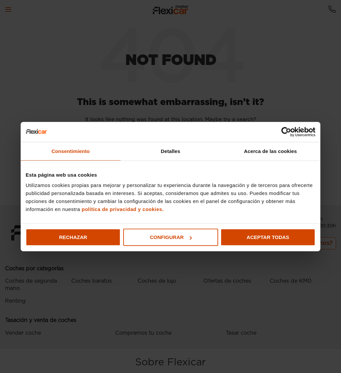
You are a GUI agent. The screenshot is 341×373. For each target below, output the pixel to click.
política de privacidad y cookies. (123, 209)
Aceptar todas (268, 237)
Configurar (171, 237)
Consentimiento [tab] (71, 151)
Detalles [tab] (170, 151)
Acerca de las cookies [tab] (270, 151)
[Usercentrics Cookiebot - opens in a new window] (286, 132)
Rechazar (73, 237)
